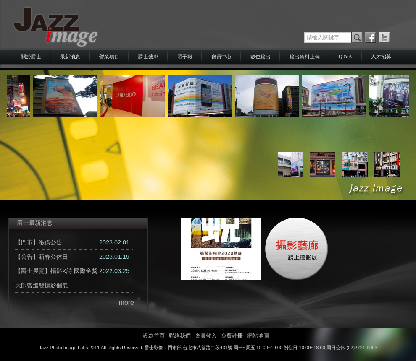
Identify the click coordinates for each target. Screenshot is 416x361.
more (126, 302)
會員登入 (206, 335)
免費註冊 (232, 335)
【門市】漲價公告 (38, 242)
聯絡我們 (180, 335)
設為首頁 (154, 335)
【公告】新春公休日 (41, 256)
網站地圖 (258, 335)
